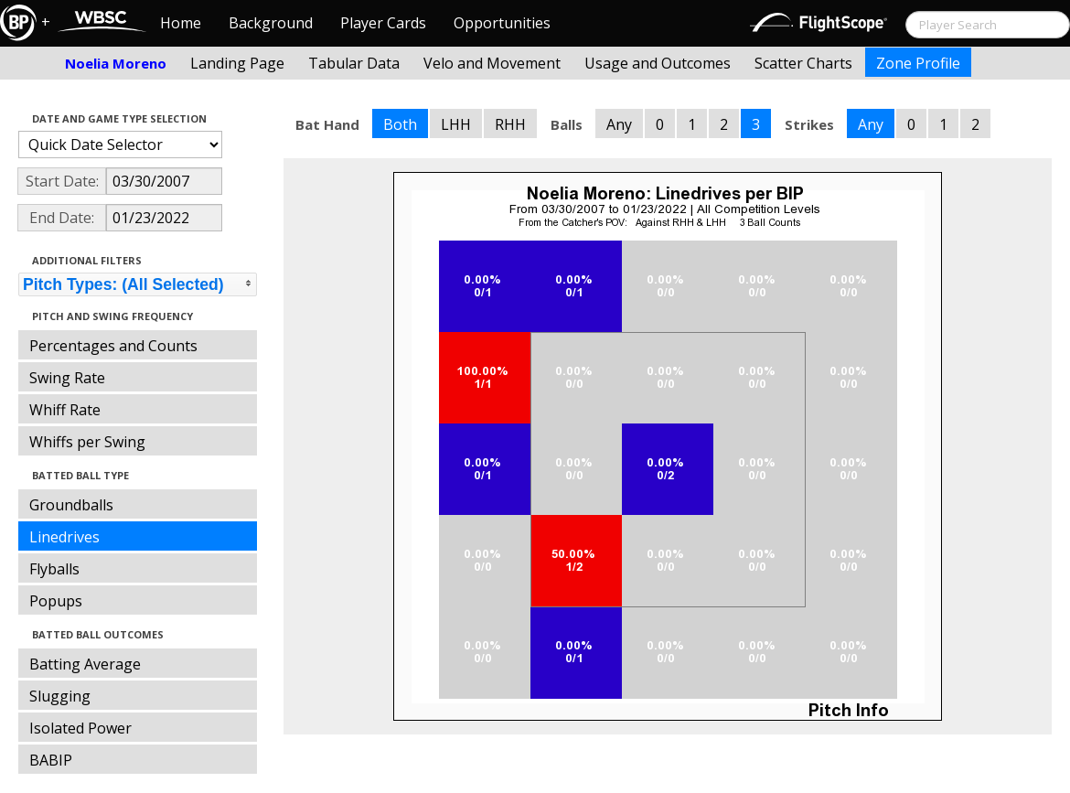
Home (180, 23)
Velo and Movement (492, 63)
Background (271, 23)
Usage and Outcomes (657, 63)
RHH (510, 124)
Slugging (60, 696)
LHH (456, 124)
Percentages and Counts (113, 346)
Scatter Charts (803, 63)
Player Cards (383, 23)
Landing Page (237, 63)
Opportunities (502, 23)
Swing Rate (67, 378)
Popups (55, 601)
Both (400, 124)
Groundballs (71, 505)
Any (619, 124)
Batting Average (85, 664)
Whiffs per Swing (87, 442)
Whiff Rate (65, 410)
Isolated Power (80, 728)
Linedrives (64, 537)
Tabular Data (354, 63)
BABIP (50, 760)
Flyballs (54, 569)
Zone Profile (918, 63)
